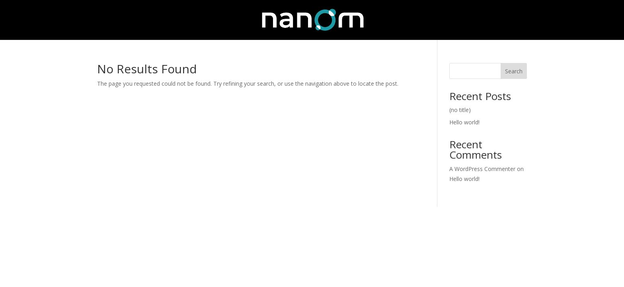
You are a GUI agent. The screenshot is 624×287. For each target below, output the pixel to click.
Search (514, 71)
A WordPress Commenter (482, 169)
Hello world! (464, 122)
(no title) (460, 110)
